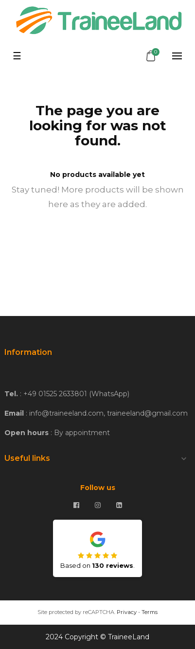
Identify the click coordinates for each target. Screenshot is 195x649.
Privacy (127, 612)
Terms (150, 612)
